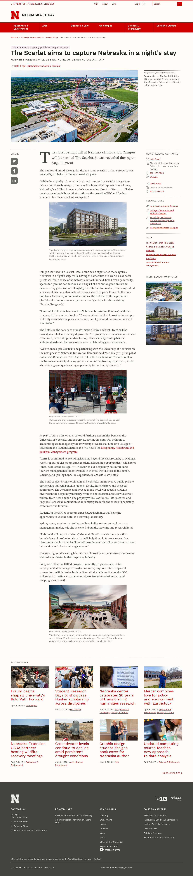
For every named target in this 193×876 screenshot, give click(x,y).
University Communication (32, 37)
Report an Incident (110, 848)
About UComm (21, 822)
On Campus (105, 25)
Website (154, 177)
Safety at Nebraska (153, 833)
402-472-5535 (157, 173)
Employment (106, 820)
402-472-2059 (157, 191)
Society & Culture (166, 25)
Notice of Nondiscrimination (157, 824)
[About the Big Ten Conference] (161, 798)
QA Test (97, 859)
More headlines (171, 773)
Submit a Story (21, 826)
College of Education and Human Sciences (162, 212)
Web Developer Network (80, 859)
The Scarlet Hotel (154, 243)
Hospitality (151, 258)
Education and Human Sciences (161, 254)
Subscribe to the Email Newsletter (30, 830)
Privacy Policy (150, 829)
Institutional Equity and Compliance (161, 820)
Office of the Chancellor (111, 842)
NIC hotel (169, 243)
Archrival (150, 250)
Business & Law (80, 25)
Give (114, 4)
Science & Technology (134, 27)
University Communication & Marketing (73, 815)
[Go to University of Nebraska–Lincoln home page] (15, 15)
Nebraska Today (38, 15)
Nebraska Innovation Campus (164, 206)
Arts (44, 25)
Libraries (104, 829)
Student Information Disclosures (159, 837)
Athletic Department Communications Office (73, 821)
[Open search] (167, 4)
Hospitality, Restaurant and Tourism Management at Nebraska (162, 220)
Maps (102, 833)
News (102, 837)
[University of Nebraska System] (176, 798)
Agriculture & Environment (21, 27)
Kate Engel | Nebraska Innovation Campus (37, 66)
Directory (104, 815)
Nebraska (14, 37)
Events (103, 824)
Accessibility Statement (155, 815)
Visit (96, 4)
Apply (105, 4)
